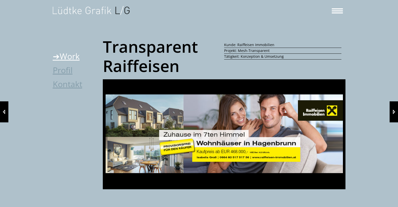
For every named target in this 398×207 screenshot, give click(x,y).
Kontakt (67, 84)
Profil (63, 70)
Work (70, 56)
